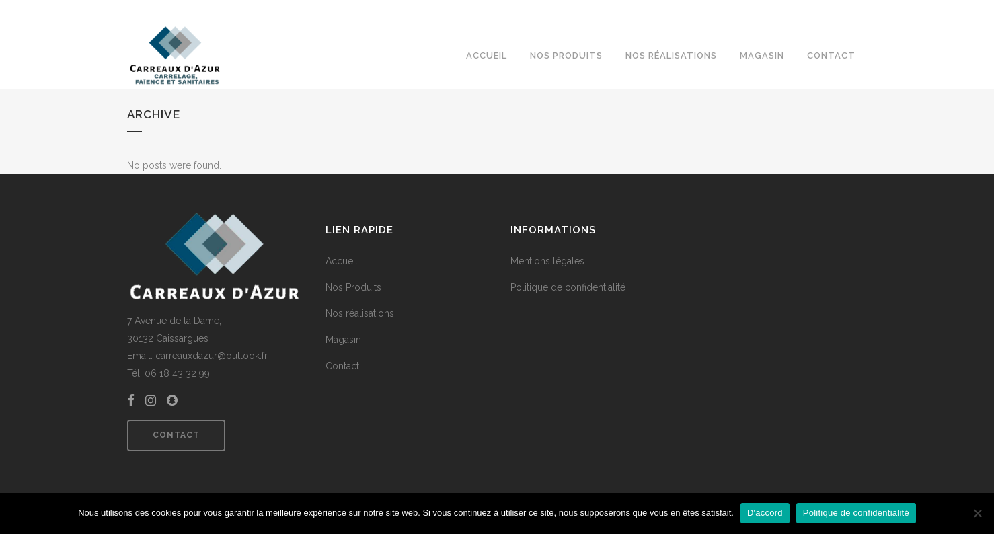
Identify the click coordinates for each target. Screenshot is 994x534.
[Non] (977, 513)
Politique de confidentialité (567, 287)
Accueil (342, 261)
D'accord (765, 513)
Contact (176, 435)
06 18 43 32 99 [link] (177, 373)
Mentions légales (547, 261)
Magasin (343, 339)
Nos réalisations (360, 313)
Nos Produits (353, 287)
